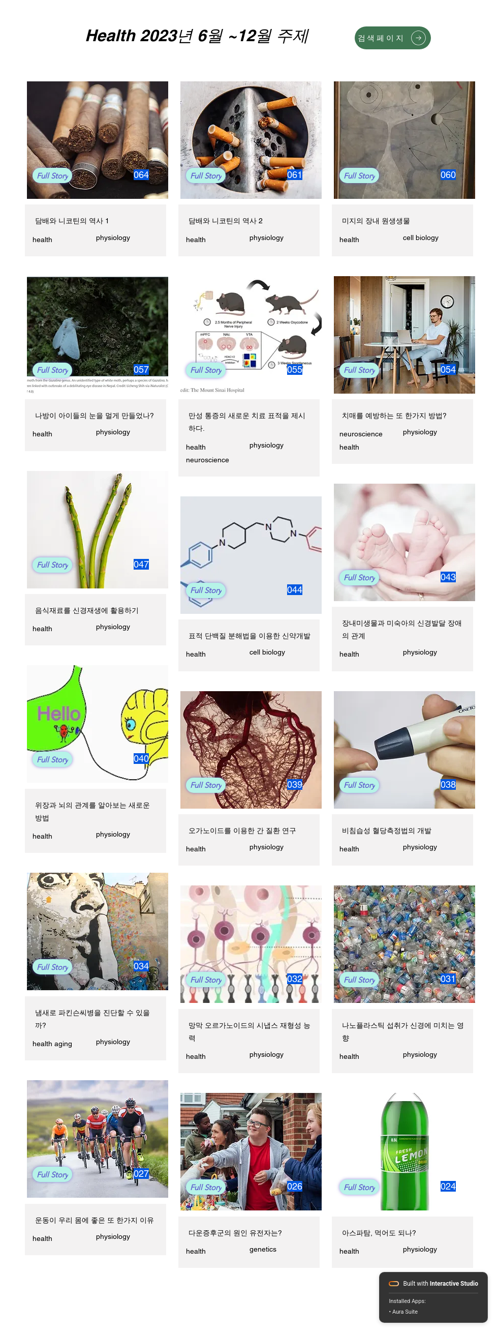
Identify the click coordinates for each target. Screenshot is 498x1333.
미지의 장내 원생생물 (376, 221)
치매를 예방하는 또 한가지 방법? (394, 415)
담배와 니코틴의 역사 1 (72, 221)
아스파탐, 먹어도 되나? (379, 1233)
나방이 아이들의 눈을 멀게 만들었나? (94, 415)
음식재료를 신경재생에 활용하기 (87, 610)
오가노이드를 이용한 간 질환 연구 (242, 830)
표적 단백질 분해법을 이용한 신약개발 (249, 636)
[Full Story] (52, 175)
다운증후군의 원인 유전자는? (235, 1233)
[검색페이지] (393, 37)
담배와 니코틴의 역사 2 (226, 221)
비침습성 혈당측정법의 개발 (386, 830)
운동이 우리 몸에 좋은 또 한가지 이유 (94, 1220)
